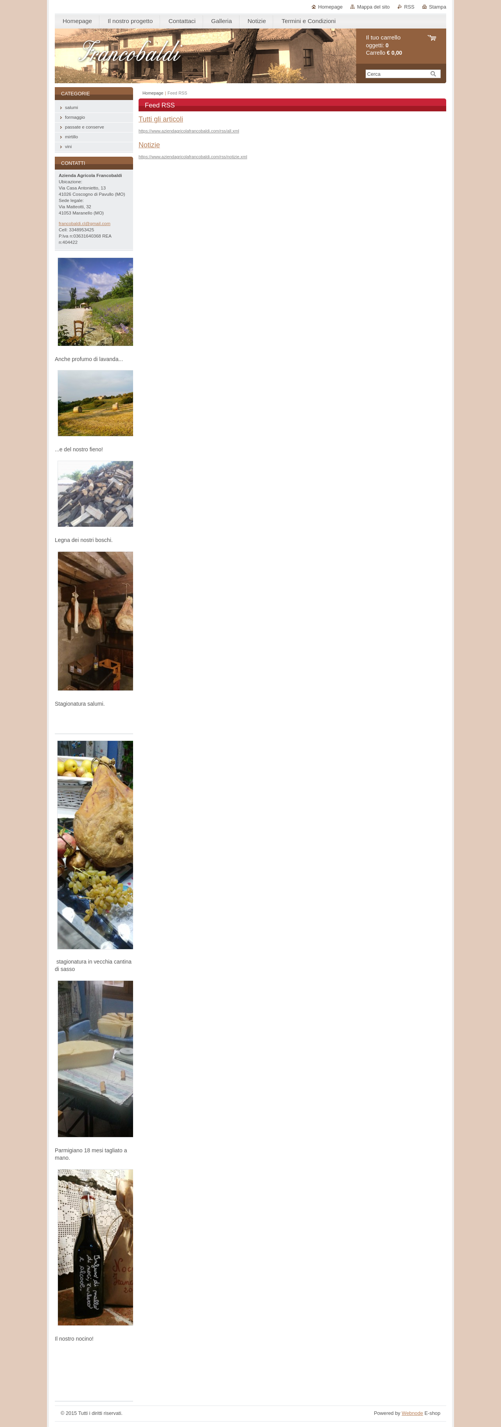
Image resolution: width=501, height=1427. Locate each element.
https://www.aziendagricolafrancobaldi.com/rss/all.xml (189, 131)
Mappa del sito (373, 7)
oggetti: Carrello (384, 45)
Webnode (412, 1413)
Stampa (437, 7)
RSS (409, 7)
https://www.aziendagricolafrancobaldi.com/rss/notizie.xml (193, 156)
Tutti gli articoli (161, 119)
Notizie (149, 145)
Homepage (330, 7)
